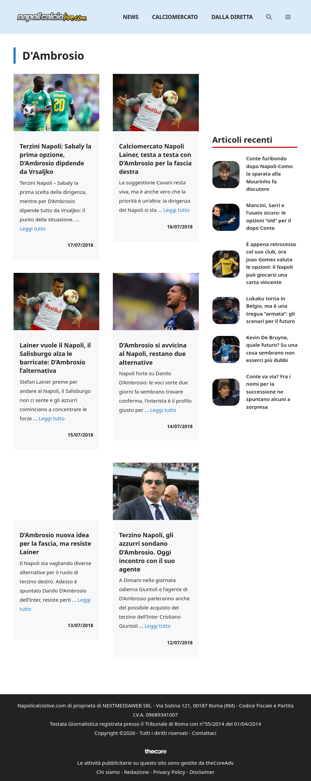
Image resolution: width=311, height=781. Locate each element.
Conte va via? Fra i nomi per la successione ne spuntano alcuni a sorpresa (268, 391)
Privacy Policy (169, 771)
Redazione (136, 771)
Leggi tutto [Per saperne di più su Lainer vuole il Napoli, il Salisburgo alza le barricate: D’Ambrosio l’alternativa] (52, 418)
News (131, 17)
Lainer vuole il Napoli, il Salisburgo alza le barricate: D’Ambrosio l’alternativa (55, 358)
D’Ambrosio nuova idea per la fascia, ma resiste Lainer (55, 543)
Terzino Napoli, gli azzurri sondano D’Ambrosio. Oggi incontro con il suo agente (147, 552)
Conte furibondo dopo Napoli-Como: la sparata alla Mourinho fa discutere (270, 173)
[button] (269, 17)
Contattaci (204, 732)
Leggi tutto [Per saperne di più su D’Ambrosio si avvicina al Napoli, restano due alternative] (163, 409)
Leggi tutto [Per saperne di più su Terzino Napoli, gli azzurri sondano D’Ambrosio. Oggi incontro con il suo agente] (158, 625)
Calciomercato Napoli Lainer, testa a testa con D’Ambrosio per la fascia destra (155, 159)
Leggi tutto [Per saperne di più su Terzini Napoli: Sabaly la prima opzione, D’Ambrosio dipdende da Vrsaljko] (33, 228)
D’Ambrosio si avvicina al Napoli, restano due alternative (152, 353)
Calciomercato (175, 17)
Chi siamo (108, 771)
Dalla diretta (232, 17)
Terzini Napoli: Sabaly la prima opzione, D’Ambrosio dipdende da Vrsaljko (55, 159)
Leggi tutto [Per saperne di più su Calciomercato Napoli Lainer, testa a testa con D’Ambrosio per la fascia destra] (176, 209)
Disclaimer (201, 771)
